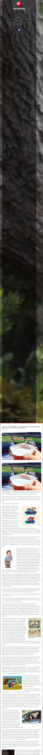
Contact (19, 20)
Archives (19, 24)
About (19, 17)
